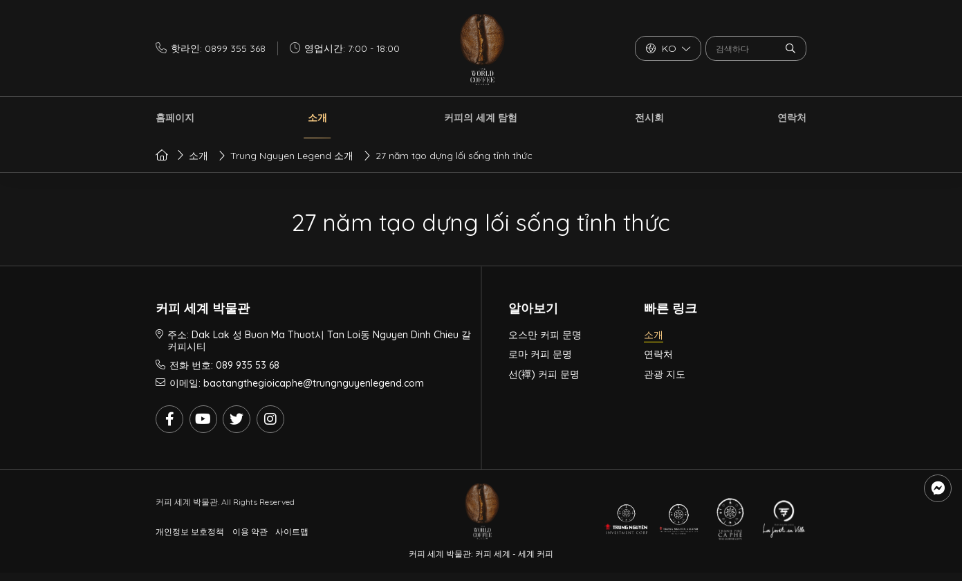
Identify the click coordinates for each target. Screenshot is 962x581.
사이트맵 (291, 531)
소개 (317, 117)
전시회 (649, 117)
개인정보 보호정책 (190, 531)
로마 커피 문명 (540, 354)
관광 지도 (664, 374)
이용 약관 (250, 531)
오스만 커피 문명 (545, 335)
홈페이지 (175, 117)
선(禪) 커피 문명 (544, 374)
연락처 (791, 117)
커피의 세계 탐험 (480, 117)
